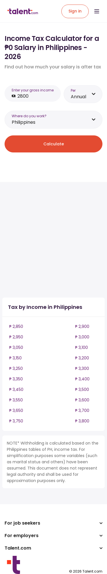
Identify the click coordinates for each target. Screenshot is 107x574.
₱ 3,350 (16, 379)
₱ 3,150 (15, 358)
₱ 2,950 (16, 337)
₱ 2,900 (82, 326)
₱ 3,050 (16, 347)
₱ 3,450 (16, 389)
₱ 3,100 (81, 347)
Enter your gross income (33, 90)
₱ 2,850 (16, 326)
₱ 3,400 (82, 379)
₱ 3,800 (82, 421)
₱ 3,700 (82, 410)
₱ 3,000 (82, 337)
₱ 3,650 (16, 410)
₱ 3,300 (82, 368)
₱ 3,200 (82, 358)
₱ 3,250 (16, 368)
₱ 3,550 (16, 400)
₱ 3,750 (16, 421)
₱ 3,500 (82, 389)
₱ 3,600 (82, 400)
